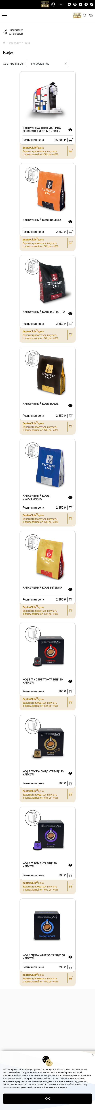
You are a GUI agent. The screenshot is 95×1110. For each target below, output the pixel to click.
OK (47, 1098)
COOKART (14, 43)
